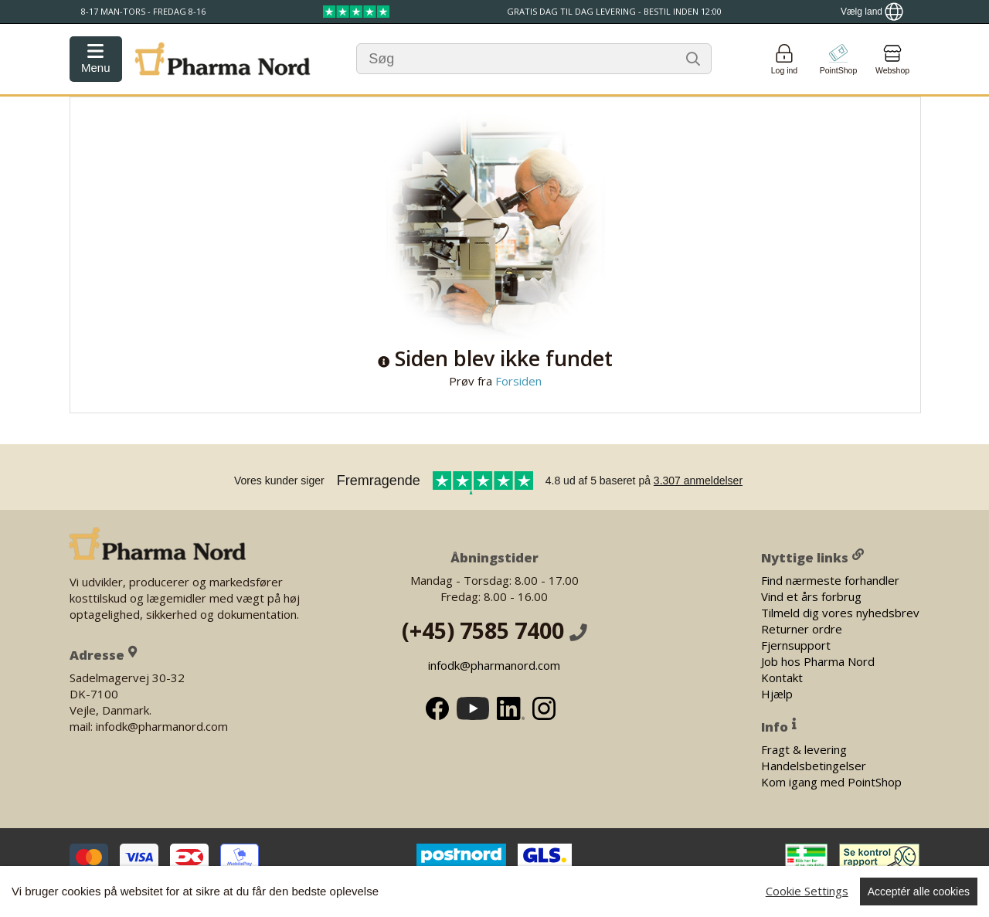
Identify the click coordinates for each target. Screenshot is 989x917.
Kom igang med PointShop (831, 781)
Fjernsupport (796, 644)
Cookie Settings (807, 890)
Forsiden (517, 381)
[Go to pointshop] (838, 59)
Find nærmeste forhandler (830, 579)
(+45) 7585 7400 (494, 630)
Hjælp (777, 693)
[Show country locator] (872, 11)
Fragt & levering (804, 748)
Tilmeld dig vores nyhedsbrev (840, 612)
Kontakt (782, 676)
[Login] (784, 59)
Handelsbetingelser (813, 765)
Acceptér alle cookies (919, 891)
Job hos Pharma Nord (818, 660)
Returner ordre (801, 628)
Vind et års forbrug (811, 595)
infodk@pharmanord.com (494, 665)
